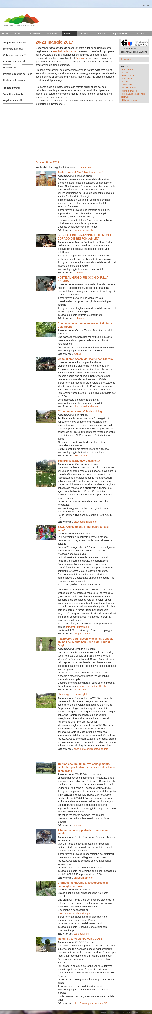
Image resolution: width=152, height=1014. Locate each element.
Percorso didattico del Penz (17, 74)
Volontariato (85, 33)
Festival (80, 58)
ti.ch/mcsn (79, 272)
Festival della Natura (14, 80)
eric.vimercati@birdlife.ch (91, 686)
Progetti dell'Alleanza (14, 42)
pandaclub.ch (81, 933)
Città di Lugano (129, 100)
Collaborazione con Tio (15, 55)
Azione (125, 81)
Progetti (68, 33)
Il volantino (126, 59)
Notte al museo (129, 91)
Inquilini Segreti (129, 87)
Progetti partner (11, 87)
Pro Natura (127, 69)
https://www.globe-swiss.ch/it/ (90, 1003)
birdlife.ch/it (80, 689)
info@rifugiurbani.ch (77, 626)
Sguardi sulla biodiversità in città (79, 460)
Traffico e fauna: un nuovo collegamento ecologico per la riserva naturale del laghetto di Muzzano (86, 767)
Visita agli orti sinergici (72, 694)
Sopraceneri (35, 33)
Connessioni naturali (14, 61)
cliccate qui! (84, 167)
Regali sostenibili (12, 100)
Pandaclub (127, 78)
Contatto (145, 5)
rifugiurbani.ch (82, 633)
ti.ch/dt (78, 353)
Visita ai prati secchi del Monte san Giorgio (85, 358)
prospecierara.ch (83, 230)
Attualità (102, 33)
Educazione (9, 67)
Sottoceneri (52, 33)
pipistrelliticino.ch (83, 877)
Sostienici (140, 33)
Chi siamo (18, 33)
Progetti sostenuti (13, 94)
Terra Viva (127, 84)
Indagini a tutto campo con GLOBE (80, 938)
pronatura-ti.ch (82, 455)
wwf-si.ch (79, 825)
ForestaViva (128, 75)
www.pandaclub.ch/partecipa (74, 913)
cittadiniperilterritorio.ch (87, 406)
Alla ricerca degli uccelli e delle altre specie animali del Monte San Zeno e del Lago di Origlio (85, 642)
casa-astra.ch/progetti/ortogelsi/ (91, 748)
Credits (115, 1013)
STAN (125, 72)
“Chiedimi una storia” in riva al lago (80, 411)
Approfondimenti (121, 33)
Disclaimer (104, 1013)
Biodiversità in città (13, 48)
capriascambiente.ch (85, 521)
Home (5, 33)
